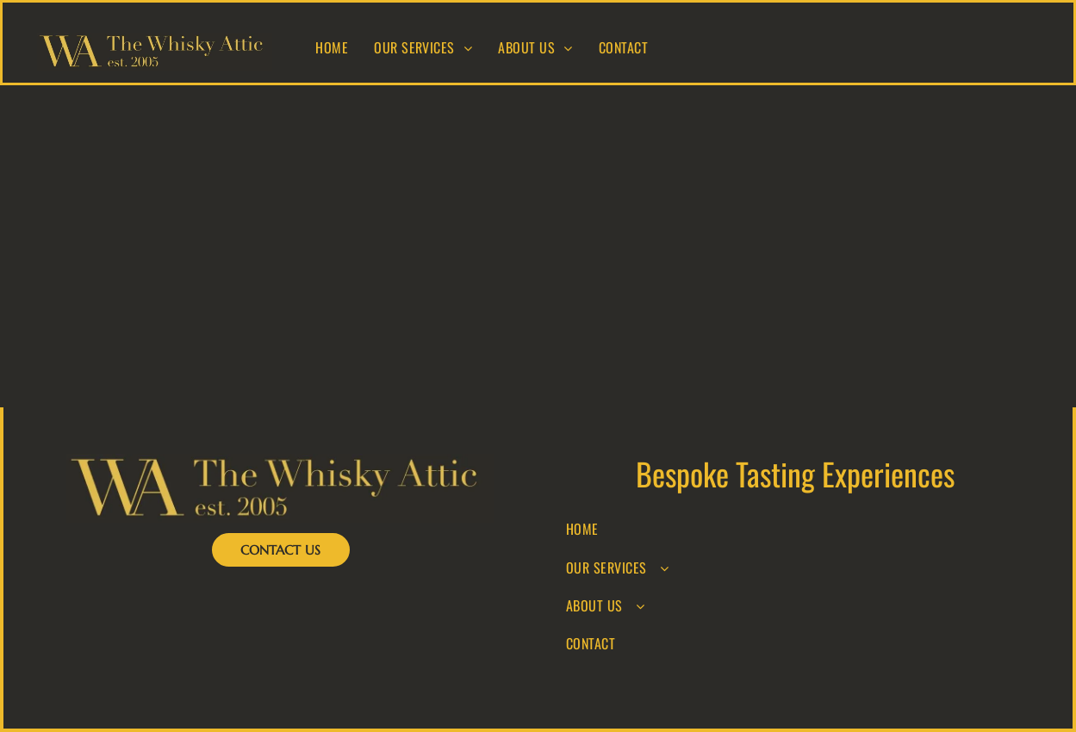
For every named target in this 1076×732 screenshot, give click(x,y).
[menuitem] (331, 47)
